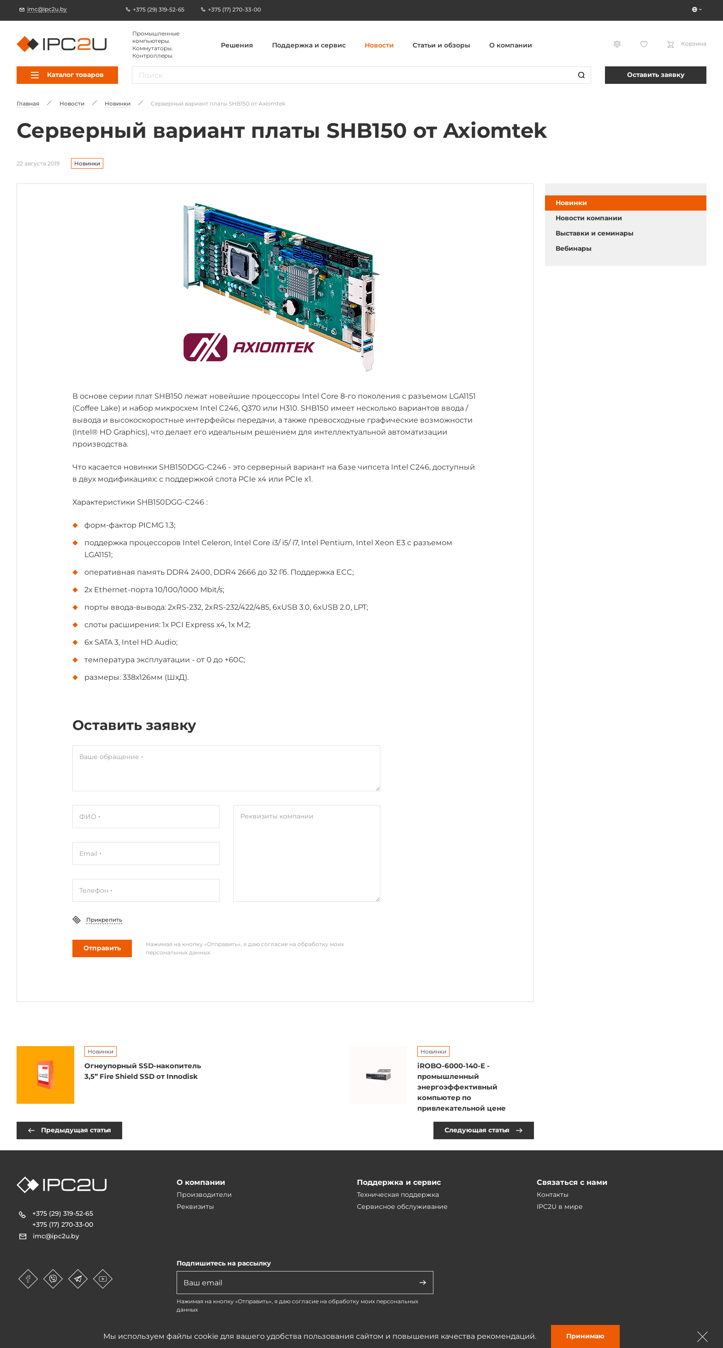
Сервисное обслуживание (402, 1206)
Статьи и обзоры (441, 45)
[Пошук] (581, 75)
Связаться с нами (572, 1182)
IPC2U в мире (560, 1206)
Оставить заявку (656, 75)
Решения (237, 45)
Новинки (87, 163)
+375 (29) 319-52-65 (62, 1213)
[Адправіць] (423, 1282)
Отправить (102, 948)
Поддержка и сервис (309, 45)
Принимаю (585, 1336)
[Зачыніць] (702, 1336)
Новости (379, 45)
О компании (510, 45)
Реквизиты (195, 1206)
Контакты (553, 1194)
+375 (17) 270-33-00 (62, 1224)
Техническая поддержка (398, 1194)
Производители (204, 1194)
